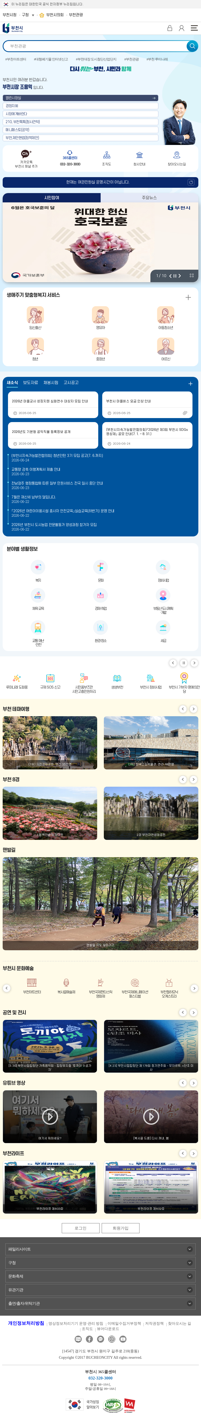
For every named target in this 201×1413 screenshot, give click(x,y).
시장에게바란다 (16, 114)
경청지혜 (12, 106)
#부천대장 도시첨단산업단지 (96, 59)
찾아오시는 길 (179, 1324)
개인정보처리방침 (26, 1323)
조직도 (87, 1329)
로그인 (81, 1228)
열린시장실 (13, 98)
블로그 (78, 1339)
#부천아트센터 (15, 59)
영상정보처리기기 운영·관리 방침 (76, 1324)
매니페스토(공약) (17, 130)
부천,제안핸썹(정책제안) (22, 138)
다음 (179, 276)
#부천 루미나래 (157, 59)
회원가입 (121, 1228)
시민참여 (51, 197)
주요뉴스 (149, 197)
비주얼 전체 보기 (192, 276)
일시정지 (184, 663)
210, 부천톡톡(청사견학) (23, 122)
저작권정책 (154, 1324)
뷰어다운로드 (108, 1329)
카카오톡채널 (100, 1339)
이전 (170, 276)
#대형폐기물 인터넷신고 (51, 59)
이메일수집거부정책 (124, 1324)
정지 (175, 276)
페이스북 (89, 1339)
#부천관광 (131, 59)
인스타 (111, 1339)
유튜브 (122, 1339)
